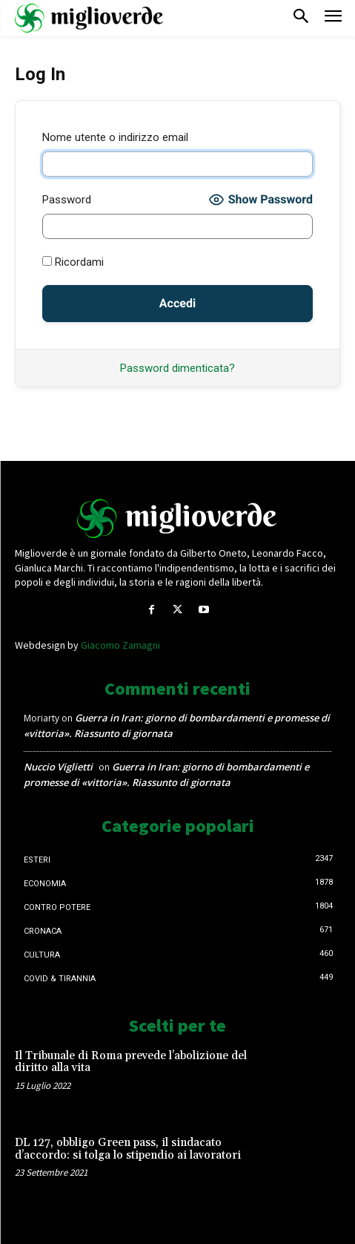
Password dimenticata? (177, 368)
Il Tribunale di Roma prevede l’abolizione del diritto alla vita (131, 1062)
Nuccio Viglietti (58, 766)
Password (66, 199)
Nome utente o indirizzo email (115, 137)
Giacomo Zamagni (120, 645)
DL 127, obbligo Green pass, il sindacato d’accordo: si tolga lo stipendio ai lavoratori (128, 1149)
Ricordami (73, 262)
